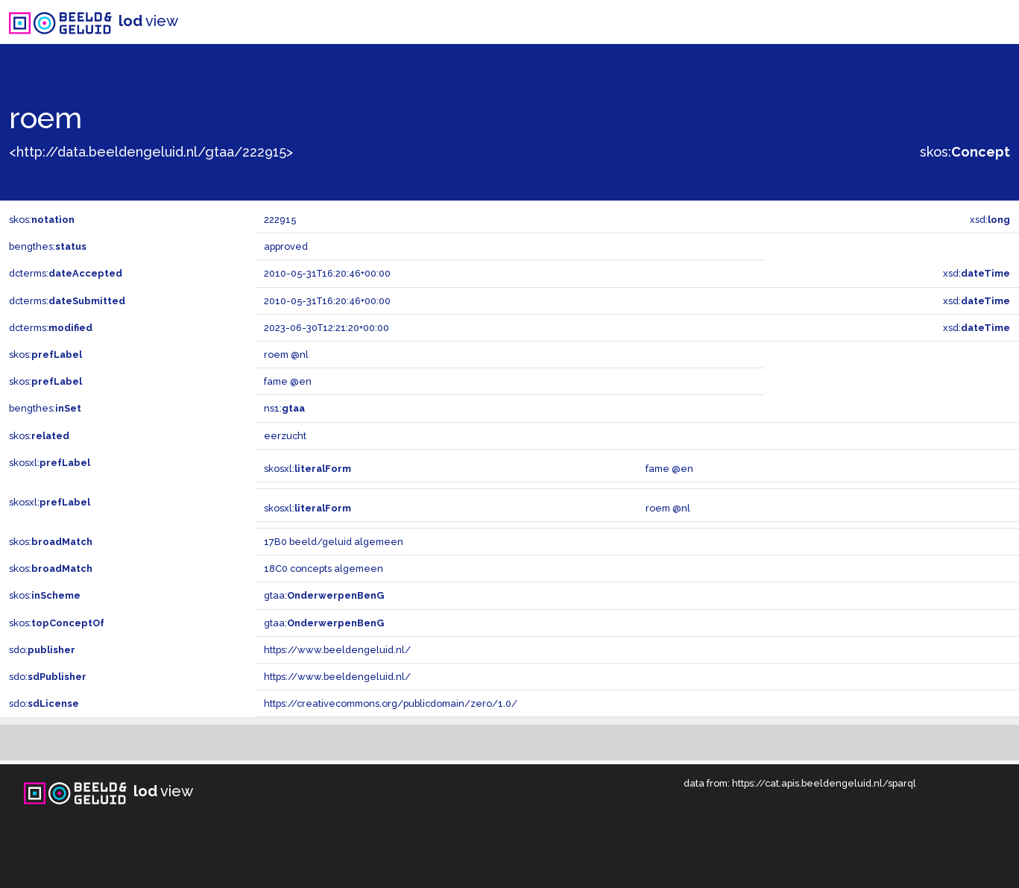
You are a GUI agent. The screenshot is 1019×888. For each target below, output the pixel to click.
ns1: (284, 408)
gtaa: (324, 595)
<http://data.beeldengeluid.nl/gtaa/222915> (151, 152)
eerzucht (285, 435)
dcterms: (65, 273)
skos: (965, 152)
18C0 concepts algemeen (323, 568)
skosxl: (49, 462)
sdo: (42, 649)
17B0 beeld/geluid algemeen (333, 541)
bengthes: (47, 246)
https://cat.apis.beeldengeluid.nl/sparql (824, 783)
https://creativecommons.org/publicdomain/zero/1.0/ (390, 703)
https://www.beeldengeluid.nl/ (337, 649)
